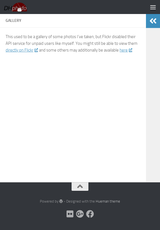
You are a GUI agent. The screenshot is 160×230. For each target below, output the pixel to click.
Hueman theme (108, 201)
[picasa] (80, 214)
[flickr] (70, 214)
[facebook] (90, 214)
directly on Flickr (21, 50)
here (126, 50)
